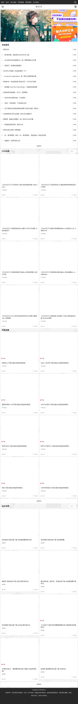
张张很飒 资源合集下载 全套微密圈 (52, 540)
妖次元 (44, 690)
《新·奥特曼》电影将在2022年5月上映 (16, 55)
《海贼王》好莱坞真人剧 (11, 140)
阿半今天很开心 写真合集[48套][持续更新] (55, 446)
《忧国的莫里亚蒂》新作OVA (13, 124)
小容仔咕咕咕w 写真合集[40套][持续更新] (54, 488)
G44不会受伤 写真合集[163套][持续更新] (54, 404)
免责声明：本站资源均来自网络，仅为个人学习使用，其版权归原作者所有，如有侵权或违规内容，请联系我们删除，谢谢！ (39, 692)
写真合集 (4, 366)
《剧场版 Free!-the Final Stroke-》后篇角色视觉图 (20, 87)
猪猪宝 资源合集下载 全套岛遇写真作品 (15, 581)
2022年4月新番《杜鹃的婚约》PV (14, 71)
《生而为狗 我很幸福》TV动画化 (14, 98)
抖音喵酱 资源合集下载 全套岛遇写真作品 (16, 625)
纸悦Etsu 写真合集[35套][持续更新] (13, 363)
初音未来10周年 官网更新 (12, 130)
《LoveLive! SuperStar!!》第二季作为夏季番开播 (19, 76)
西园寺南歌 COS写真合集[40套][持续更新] (16, 404)
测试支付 (6, 49)
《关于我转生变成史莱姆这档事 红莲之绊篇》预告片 (21, 108)
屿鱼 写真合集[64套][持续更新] (12, 488)
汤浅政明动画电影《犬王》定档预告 (15, 92)
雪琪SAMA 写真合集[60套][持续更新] (14, 446)
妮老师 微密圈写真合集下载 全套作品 (53, 669)
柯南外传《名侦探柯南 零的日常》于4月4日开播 (19, 81)
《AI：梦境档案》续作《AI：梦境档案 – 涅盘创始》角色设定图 (24, 135)
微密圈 (3, 543)
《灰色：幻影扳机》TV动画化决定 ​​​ (15, 103)
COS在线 (4, 190)
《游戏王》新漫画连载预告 (12, 65)
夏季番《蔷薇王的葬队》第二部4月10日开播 (18, 119)
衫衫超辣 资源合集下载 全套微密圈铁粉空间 (17, 540)
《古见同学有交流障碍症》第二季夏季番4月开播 (19, 60)
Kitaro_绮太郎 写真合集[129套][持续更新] (54, 363)
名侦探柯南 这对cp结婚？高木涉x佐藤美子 (17, 114)
